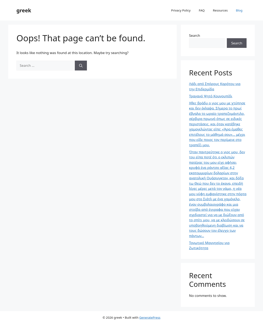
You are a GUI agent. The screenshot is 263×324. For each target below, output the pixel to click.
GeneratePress (149, 317)
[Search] (81, 65)
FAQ (202, 10)
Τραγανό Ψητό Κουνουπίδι (210, 96)
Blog (239, 10)
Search (194, 35)
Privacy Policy (181, 10)
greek (23, 10)
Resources (220, 10)
